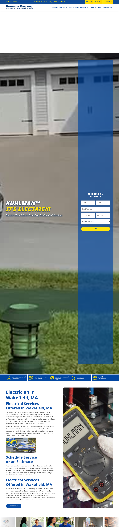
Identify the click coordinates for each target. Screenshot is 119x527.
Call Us (89, 2)
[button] (59, 7)
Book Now (108, 2)
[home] (20, 7)
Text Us (97, 2)
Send (95, 229)
